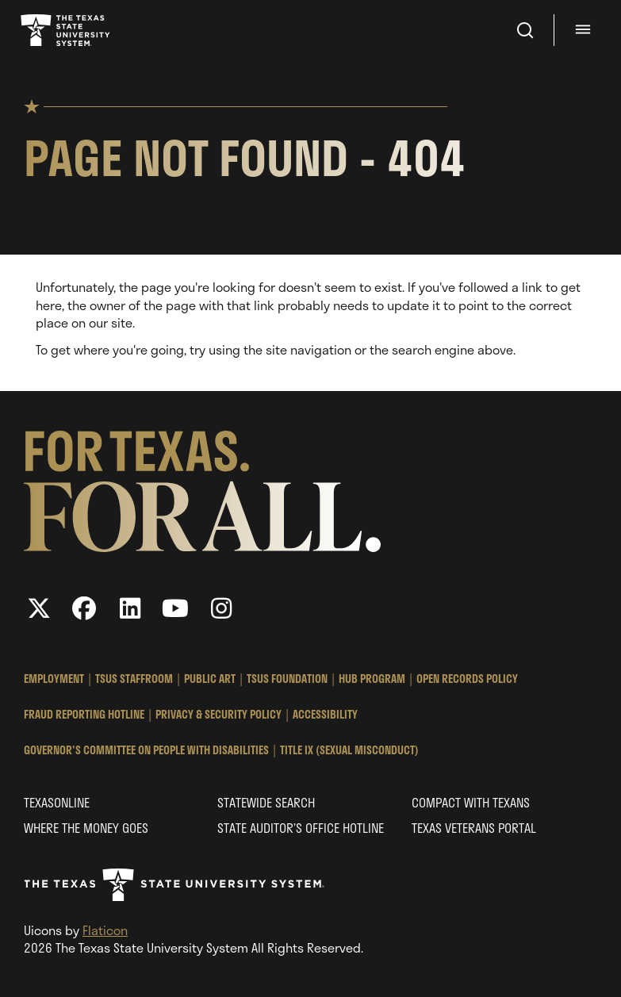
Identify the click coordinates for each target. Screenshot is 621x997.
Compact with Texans (471, 802)
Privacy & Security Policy (218, 714)
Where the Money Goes (86, 828)
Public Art (210, 678)
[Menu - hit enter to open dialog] (585, 30)
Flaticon (105, 930)
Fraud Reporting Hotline (84, 714)
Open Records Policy (467, 678)
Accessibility (325, 714)
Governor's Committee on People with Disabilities (146, 750)
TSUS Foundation (287, 678)
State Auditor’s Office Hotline (300, 828)
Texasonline (57, 802)
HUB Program (372, 678)
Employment (54, 678)
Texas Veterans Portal (474, 828)
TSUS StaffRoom (134, 678)
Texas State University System (67, 30)
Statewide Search (266, 802)
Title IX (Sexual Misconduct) (349, 750)
